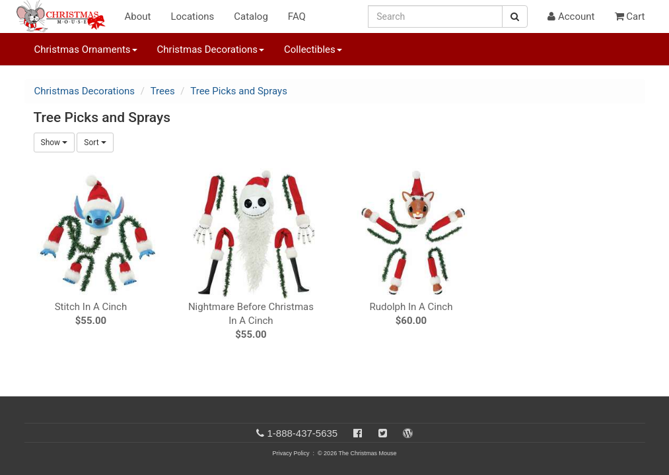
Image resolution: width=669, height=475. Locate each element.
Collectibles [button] (313, 49)
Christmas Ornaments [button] (85, 49)
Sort (95, 142)
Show (54, 142)
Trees (163, 91)
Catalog (251, 16)
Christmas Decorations (84, 91)
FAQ (297, 16)
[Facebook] (357, 433)
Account (570, 16)
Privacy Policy (290, 453)
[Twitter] (382, 433)
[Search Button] (515, 16)
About (138, 16)
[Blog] (408, 433)
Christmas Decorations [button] (210, 49)
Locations (192, 16)
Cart (630, 16)
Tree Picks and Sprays (238, 91)
